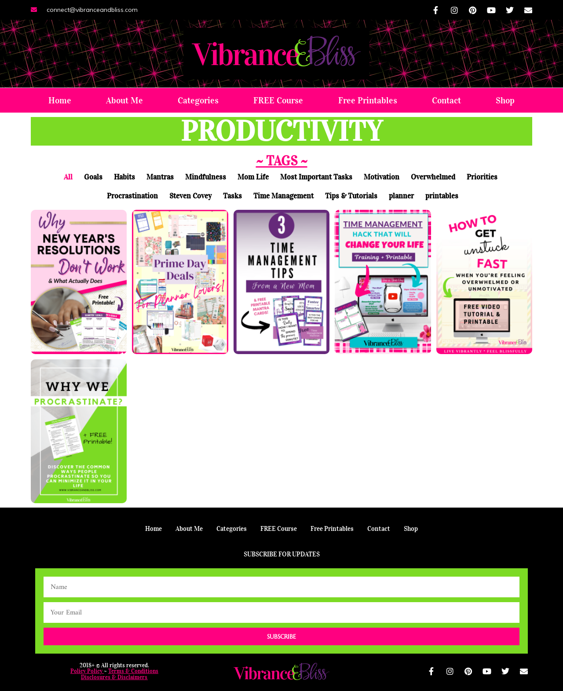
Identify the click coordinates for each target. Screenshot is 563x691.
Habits (124, 177)
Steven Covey (190, 196)
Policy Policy (86, 671)
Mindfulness (205, 177)
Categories (198, 100)
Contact (446, 100)
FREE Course (278, 100)
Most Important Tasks (316, 177)
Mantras (160, 177)
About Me (124, 100)
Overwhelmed (433, 177)
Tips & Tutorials (351, 196)
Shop (505, 100)
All (68, 177)
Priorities (482, 177)
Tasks (232, 196)
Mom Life (253, 177)
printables (441, 196)
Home (59, 100)
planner (401, 196)
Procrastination (132, 196)
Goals (93, 177)
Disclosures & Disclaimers (114, 677)
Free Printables (367, 100)
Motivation (381, 177)
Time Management (283, 196)
